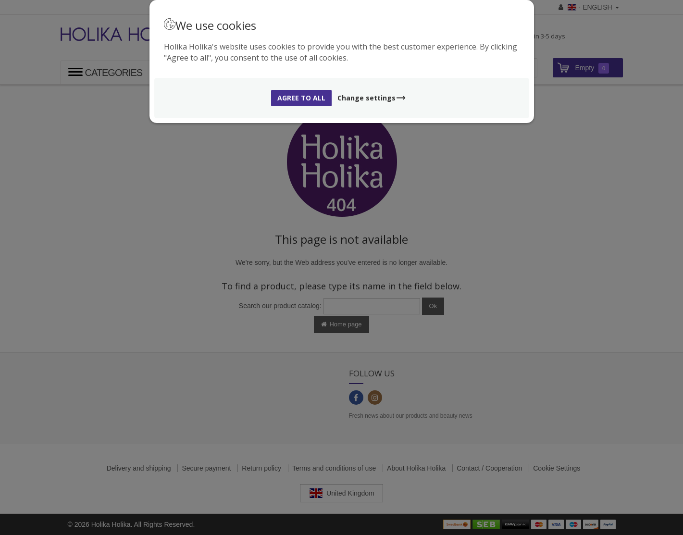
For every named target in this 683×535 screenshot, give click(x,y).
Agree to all (301, 97)
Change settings (371, 97)
